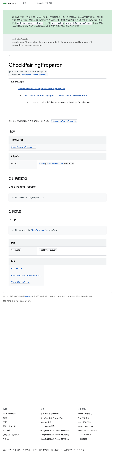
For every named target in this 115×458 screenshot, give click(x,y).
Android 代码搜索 (44, 3)
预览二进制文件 (9, 426)
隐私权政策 (44, 450)
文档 (25, 3)
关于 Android (8, 450)
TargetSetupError (20, 282)
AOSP (11, 55)
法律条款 (26, 450)
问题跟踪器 (82, 439)
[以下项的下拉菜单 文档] (29, 3)
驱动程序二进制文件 (11, 434)
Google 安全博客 (47, 426)
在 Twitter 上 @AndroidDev (51, 418)
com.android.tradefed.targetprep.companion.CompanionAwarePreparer (56, 95)
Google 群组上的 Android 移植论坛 (54, 439)
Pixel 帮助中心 (83, 418)
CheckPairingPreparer (22, 147)
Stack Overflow (84, 434)
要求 (5, 418)
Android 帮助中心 (85, 414)
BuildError (16, 268)
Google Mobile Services (87, 430)
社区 (18, 450)
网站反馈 (55, 450)
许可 (35, 450)
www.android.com (85, 426)
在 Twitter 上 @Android (49, 414)
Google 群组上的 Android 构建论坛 (54, 434)
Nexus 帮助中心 (84, 422)
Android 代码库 (9, 414)
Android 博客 (45, 422)
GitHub (6, 439)
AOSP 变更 (73, 26)
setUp (42, 163)
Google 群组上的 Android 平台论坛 (54, 430)
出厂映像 (7, 430)
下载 (5, 422)
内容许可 (28, 296)
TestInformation (54, 163)
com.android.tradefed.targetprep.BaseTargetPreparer (41, 88)
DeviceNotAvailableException (26, 275)
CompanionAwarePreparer (33, 74)
